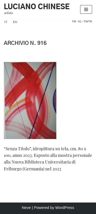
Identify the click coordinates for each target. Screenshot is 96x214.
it (5, 22)
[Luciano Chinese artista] (37, 9)
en (15, 22)
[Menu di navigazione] (86, 9)
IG (80, 21)
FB (74, 21)
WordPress (64, 207)
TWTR (87, 21)
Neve (26, 207)
